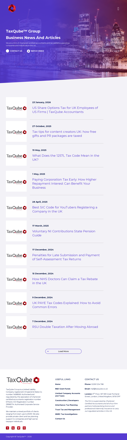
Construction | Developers (67, 400)
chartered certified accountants (32, 43)
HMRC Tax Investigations (66, 414)
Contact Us (60, 419)
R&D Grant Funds (62, 389)
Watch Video (37, 51)
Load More (63, 351)
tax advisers (55, 43)
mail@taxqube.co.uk (99, 389)
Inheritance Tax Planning (66, 405)
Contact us (16, 51)
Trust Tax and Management (67, 410)
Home (57, 384)
